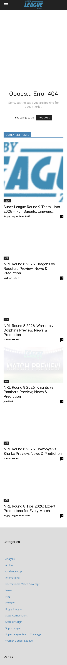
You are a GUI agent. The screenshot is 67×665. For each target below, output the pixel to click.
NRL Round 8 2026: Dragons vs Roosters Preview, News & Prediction (29, 262)
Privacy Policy (17, 654)
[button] (6, 5)
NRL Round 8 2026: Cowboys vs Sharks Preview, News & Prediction (33, 425)
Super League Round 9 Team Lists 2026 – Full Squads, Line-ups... (32, 209)
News (7, 201)
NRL (6, 251)
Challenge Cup (13, 539)
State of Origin (13, 589)
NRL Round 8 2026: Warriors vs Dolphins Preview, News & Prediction (29, 317)
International (12, 545)
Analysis (10, 527)
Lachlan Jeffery (11, 271)
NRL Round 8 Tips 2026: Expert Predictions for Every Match (29, 476)
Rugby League (13, 577)
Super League (13, 596)
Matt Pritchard (11, 326)
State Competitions (16, 583)
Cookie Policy (34, 654)
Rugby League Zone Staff (17, 216)
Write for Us (50, 654)
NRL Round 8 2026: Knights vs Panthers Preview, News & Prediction (29, 372)
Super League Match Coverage (23, 602)
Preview (9, 571)
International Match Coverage (22, 552)
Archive (9, 533)
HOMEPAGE (44, 118)
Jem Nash (9, 382)
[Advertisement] (33, 45)
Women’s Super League (19, 608)
